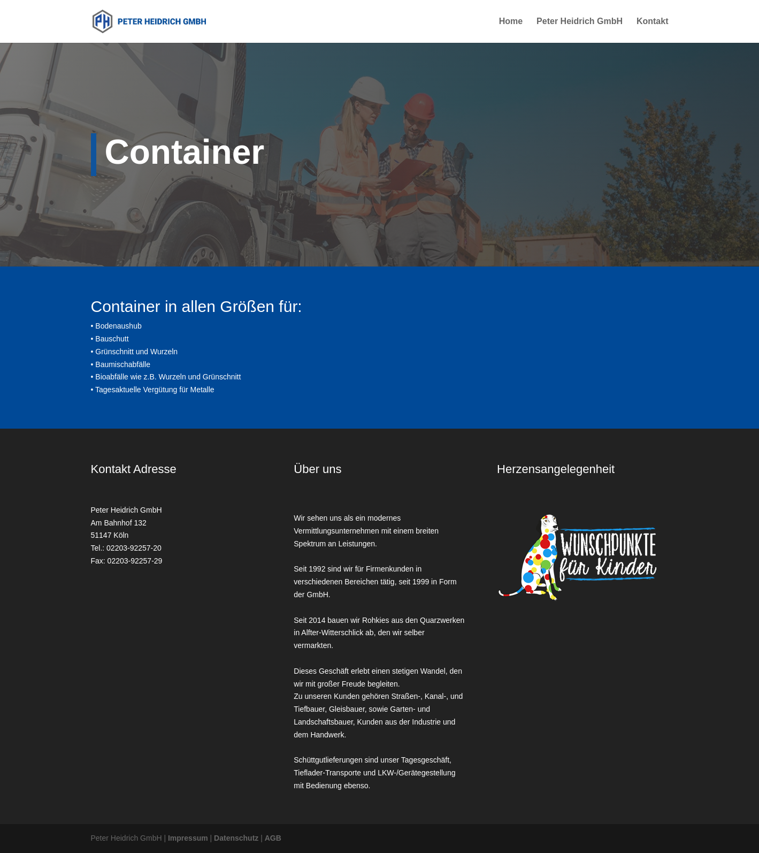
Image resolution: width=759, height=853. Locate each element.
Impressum (188, 838)
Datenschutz (236, 838)
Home (511, 22)
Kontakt (653, 22)
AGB (273, 838)
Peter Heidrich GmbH (579, 22)
